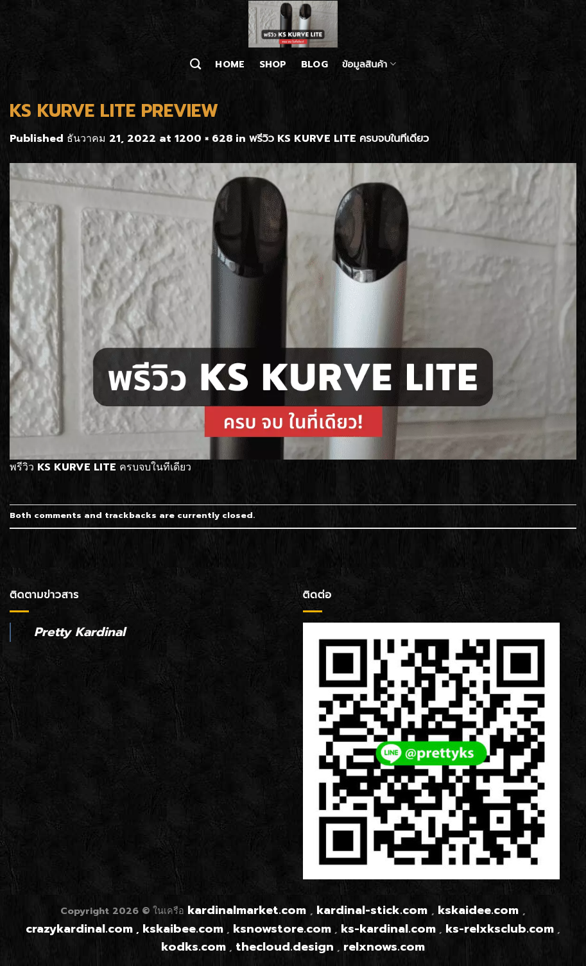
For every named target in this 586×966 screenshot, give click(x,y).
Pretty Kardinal (79, 632)
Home (230, 64)
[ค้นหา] (195, 64)
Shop (273, 64)
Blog (314, 64)
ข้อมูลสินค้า (369, 64)
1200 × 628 (203, 138)
